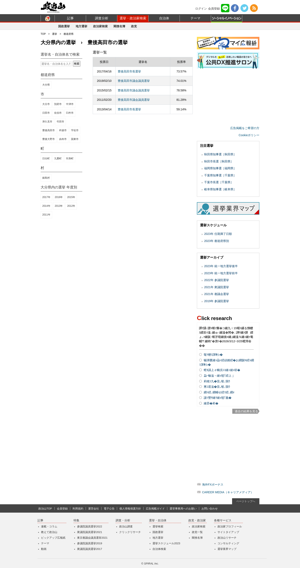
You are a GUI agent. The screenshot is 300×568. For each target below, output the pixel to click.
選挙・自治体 (157, 520)
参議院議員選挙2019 (89, 543)
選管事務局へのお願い (183, 508)
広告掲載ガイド (155, 508)
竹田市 (60, 121)
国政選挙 (64, 26)
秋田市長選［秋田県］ (218, 161)
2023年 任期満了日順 (218, 233)
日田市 (46, 112)
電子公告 (109, 508)
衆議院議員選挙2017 (89, 549)
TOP (43, 33)
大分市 (46, 104)
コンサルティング (228, 543)
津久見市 (47, 121)
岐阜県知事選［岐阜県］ (220, 189)
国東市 (75, 139)
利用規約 (77, 508)
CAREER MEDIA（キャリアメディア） (228, 492)
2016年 (59, 197)
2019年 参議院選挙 (216, 301)
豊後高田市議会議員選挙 (134, 80)
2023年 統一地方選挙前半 (221, 273)
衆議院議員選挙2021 (89, 532)
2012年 (71, 205)
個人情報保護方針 (130, 508)
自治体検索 (159, 549)
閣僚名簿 (119, 26)
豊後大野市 (48, 139)
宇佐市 (75, 130)
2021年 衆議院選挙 (216, 287)
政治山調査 (126, 526)
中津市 (70, 104)
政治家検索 (100, 26)
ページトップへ (245, 501)
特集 (76, 520)
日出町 (46, 158)
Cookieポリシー (249, 135)
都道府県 (69, 33)
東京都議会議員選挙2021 (92, 537)
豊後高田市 (48, 130)
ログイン (201, 8)
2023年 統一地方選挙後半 (221, 266)
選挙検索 (157, 526)
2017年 (46, 197)
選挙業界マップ (227, 549)
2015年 (71, 197)
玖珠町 (70, 158)
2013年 (59, 205)
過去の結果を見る (246, 411)
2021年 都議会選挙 (216, 294)
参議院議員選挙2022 (89, 526)
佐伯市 (58, 112)
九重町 (58, 158)
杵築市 (63, 130)
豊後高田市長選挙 (129, 71)
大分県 (46, 84)
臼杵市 (70, 112)
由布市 (63, 139)
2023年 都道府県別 (216, 241)
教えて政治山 (49, 532)
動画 (43, 549)
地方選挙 (81, 26)
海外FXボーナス (212, 484)
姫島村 (46, 177)
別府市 (58, 104)
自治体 (164, 18)
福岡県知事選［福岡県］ (220, 168)
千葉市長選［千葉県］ (218, 182)
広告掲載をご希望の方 (244, 128)
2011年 (46, 214)
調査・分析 (123, 520)
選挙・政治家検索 (133, 18)
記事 (70, 18)
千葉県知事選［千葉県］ (220, 175)
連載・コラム (49, 526)
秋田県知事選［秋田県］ (220, 154)
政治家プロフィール (230, 526)
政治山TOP (45, 508)
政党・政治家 (197, 520)
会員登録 (214, 8)
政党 (134, 26)
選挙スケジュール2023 (166, 543)
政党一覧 (197, 532)
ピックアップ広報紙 (53, 537)
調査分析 (101, 18)
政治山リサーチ (227, 537)
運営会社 (93, 508)
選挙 (54, 33)
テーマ (195, 18)
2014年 (46, 205)
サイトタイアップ (228, 532)
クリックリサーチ (130, 532)
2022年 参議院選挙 (216, 280)
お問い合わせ (209, 508)
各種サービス (222, 520)
